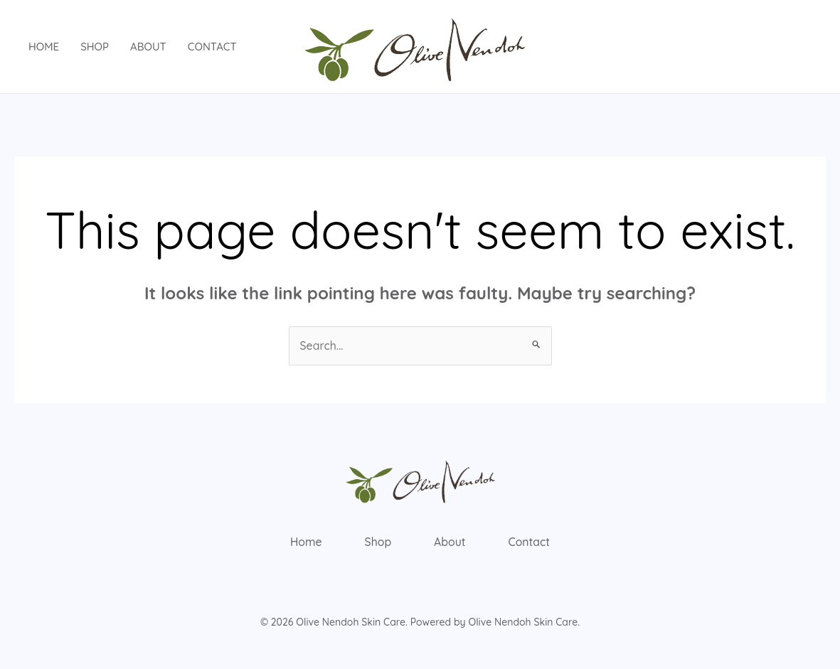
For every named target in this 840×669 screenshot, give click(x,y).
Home (43, 46)
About (148, 46)
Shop (94, 46)
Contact (212, 46)
